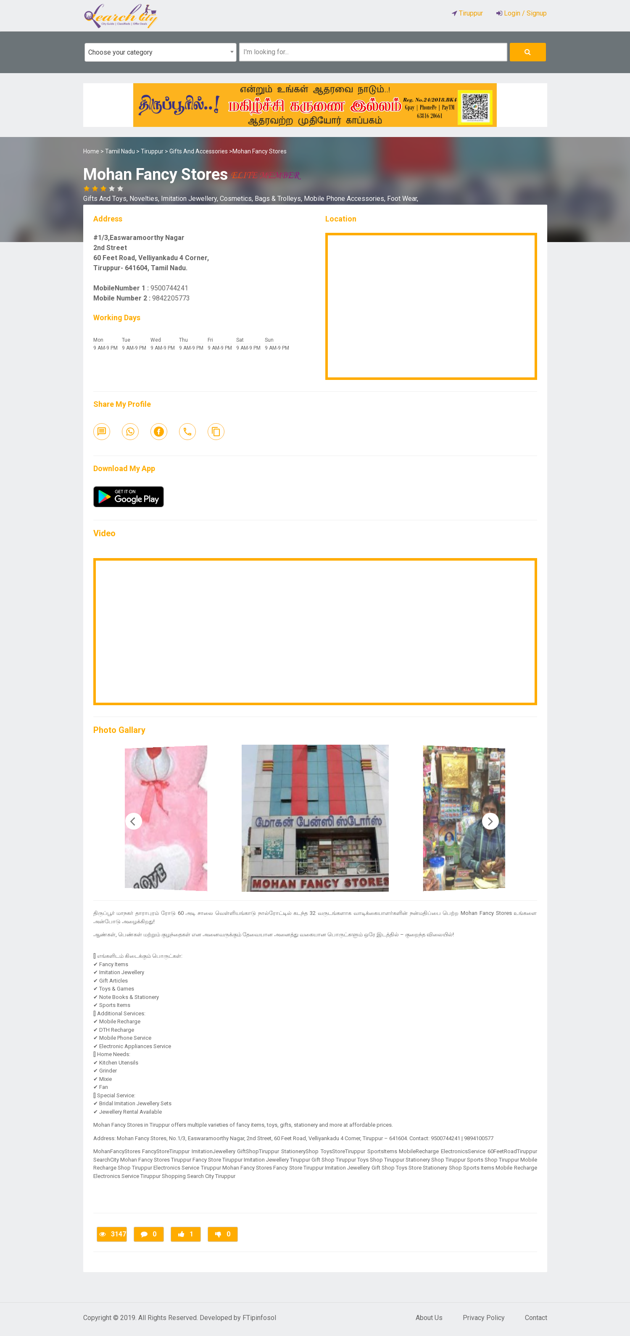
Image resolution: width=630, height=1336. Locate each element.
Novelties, (145, 199)
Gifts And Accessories (198, 151)
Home (91, 151)
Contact (536, 1318)
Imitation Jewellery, (190, 199)
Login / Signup (524, 13)
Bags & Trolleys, (279, 199)
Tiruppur (152, 151)
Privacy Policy (484, 1318)
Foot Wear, (402, 199)
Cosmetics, (237, 199)
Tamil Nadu (120, 151)
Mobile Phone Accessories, (345, 199)
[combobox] (160, 52)
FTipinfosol (259, 1318)
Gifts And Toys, (106, 199)
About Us (429, 1318)
